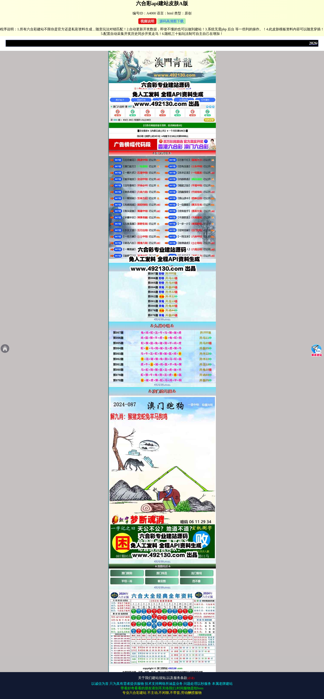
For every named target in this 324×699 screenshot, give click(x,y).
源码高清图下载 (171, 21)
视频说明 (147, 21)
